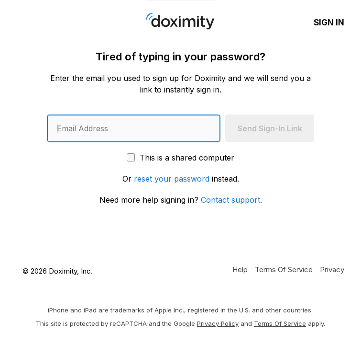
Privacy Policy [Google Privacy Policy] (218, 323)
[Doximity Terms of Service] (284, 269)
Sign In (329, 22)
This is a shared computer (180, 157)
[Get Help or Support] (240, 269)
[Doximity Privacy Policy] (332, 269)
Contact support (230, 200)
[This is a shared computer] (131, 157)
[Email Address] (133, 128)
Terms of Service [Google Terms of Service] (280, 323)
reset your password (171, 179)
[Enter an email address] (133, 128)
